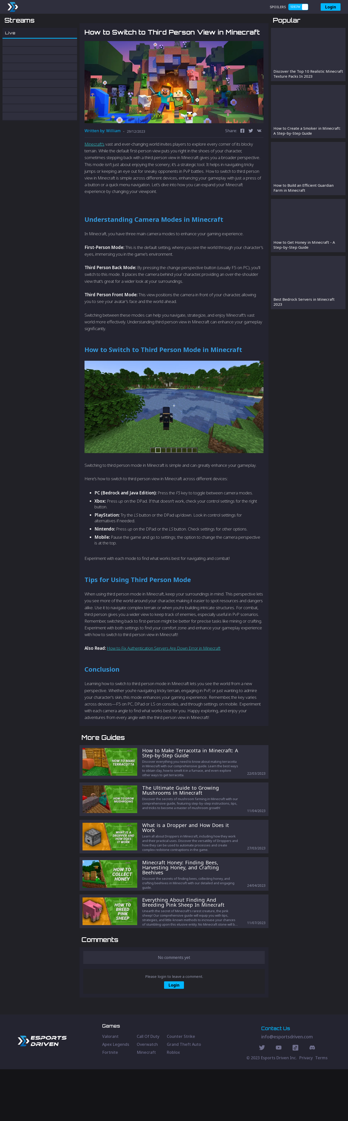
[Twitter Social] (262, 1100)
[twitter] (251, 157)
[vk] (259, 157)
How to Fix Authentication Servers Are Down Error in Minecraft (163, 674)
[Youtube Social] (279, 1100)
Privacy (306, 1109)
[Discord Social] (295, 1100)
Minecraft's (94, 170)
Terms (321, 1109)
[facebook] (242, 157)
